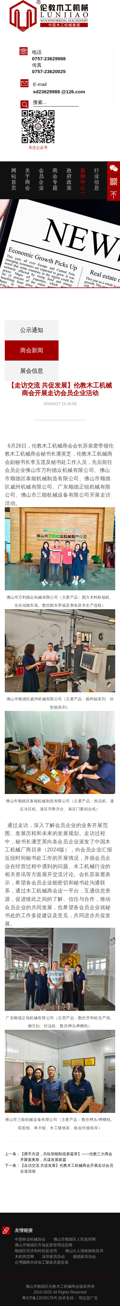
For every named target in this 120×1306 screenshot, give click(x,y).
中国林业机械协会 (30, 1239)
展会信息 (31, 371)
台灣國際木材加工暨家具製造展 (41, 1262)
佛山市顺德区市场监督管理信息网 (43, 1245)
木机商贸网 (24, 1256)
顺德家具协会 (84, 1256)
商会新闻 (31, 350)
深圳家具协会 (53, 1256)
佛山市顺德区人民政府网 (74, 1239)
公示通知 (31, 330)
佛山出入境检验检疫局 (84, 1251)
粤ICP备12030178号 (39, 1298)
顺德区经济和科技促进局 (36, 1251)
